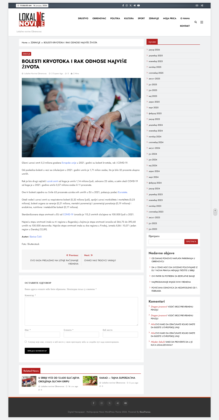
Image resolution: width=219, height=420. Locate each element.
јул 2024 (153, 153)
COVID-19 (68, 214)
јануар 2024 (154, 188)
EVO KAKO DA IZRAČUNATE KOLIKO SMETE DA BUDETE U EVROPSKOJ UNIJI (173, 326)
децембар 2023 (156, 194)
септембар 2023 (156, 211)
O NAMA (185, 18)
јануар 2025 (154, 119)
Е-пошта (68, 330)
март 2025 (153, 107)
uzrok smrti (53, 181)
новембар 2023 (156, 200)
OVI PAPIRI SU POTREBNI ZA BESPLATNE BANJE (173, 276)
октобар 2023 (155, 206)
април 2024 (154, 171)
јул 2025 (153, 84)
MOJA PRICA (169, 18)
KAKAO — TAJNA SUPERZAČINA (117, 378)
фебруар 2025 (155, 113)
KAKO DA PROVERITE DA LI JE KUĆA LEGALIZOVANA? (172, 343)
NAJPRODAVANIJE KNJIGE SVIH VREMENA (171, 282)
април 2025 (154, 101)
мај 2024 (153, 165)
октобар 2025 (155, 67)
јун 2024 (153, 159)
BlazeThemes (145, 412)
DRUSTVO (83, 18)
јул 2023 (153, 223)
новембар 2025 (156, 61)
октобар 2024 (155, 136)
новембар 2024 (156, 130)
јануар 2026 (154, 49)
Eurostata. (123, 192)
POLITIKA (115, 18)
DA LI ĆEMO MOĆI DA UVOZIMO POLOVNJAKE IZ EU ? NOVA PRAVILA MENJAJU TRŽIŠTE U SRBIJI (174, 269)
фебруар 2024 (155, 182)
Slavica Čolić (35, 236)
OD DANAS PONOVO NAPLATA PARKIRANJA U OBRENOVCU (173, 260)
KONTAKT (185, 26)
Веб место (108, 330)
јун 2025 (153, 90)
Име (28, 330)
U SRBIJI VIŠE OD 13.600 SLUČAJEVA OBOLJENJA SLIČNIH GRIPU (58, 379)
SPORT (141, 18)
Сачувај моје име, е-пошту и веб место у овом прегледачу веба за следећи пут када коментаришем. (73, 341)
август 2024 (154, 148)
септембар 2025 (156, 72)
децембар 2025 (156, 55)
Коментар (30, 295)
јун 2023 (153, 229)
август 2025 (154, 78)
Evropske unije (69, 162)
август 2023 (154, 217)
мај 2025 (153, 96)
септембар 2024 (156, 142)
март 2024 (154, 177)
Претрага (154, 236)
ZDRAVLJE (154, 18)
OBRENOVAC (99, 18)
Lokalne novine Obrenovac (35, 73)
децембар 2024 (156, 125)
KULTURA (129, 18)
